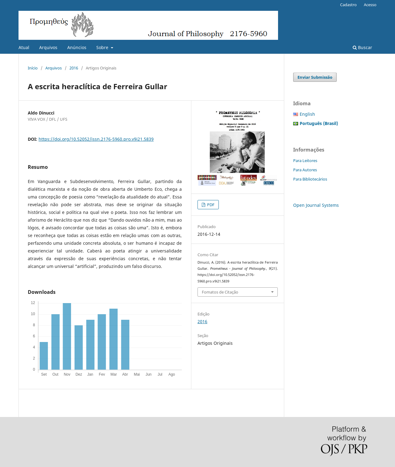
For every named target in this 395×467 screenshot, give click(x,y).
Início (33, 68)
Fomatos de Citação (220, 292)
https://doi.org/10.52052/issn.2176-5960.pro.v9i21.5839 (96, 139)
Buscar (362, 47)
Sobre (103, 47)
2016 (73, 68)
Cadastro (348, 4)
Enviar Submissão (314, 77)
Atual (24, 47)
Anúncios (76, 47)
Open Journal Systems (316, 205)
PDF (210, 204)
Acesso (370, 4)
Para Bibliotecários (310, 179)
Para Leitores (305, 160)
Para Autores (305, 170)
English (307, 114)
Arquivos (48, 47)
